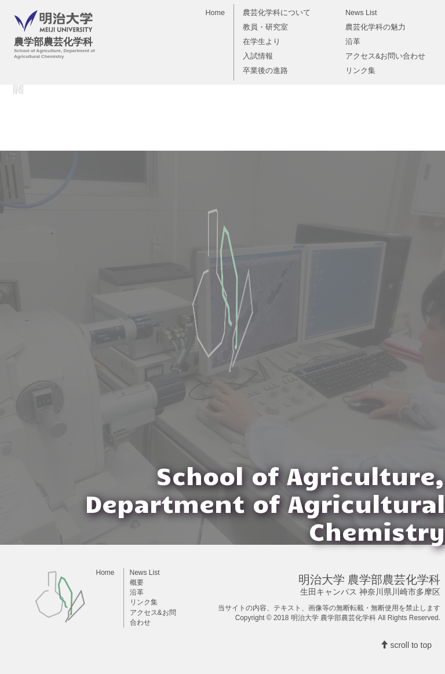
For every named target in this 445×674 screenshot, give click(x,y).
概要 (137, 582)
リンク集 (360, 71)
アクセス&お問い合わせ (385, 56)
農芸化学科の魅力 (375, 27)
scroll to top (406, 645)
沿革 (352, 42)
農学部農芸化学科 (101, 23)
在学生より (261, 42)
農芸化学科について (277, 13)
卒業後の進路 (265, 71)
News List (361, 13)
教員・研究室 (265, 27)
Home (215, 13)
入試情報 (258, 56)
